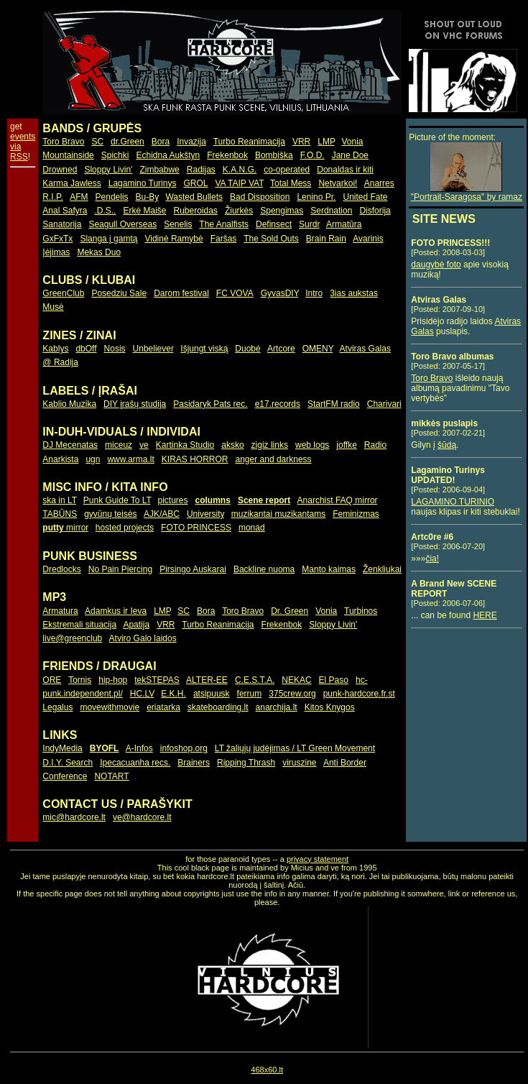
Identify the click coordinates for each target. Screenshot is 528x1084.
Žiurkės (239, 211)
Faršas (223, 239)
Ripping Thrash (246, 763)
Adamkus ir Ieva (116, 611)
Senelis (178, 224)
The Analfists (224, 224)
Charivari (384, 404)
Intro (314, 293)
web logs (312, 445)
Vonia (352, 142)
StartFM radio (333, 404)
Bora (161, 142)
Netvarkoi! (337, 183)
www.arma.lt (130, 459)
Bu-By (147, 197)
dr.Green (127, 142)
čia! (432, 559)
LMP (326, 142)
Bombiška (274, 155)
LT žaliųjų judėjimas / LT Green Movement (295, 748)
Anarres (379, 183)
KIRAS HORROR (195, 459)
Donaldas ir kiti (345, 170)
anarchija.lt (276, 707)
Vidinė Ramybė (173, 239)
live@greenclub (72, 638)
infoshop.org (184, 748)
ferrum (249, 694)
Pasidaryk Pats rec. (210, 404)
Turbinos (360, 611)
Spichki (115, 155)
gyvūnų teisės (110, 514)
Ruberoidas (196, 211)
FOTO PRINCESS (196, 528)
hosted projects (125, 528)
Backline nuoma (264, 569)
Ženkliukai (382, 569)
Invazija (191, 142)
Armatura (60, 611)
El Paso (333, 680)
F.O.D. (312, 155)
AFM (79, 197)
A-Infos (139, 748)
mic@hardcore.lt (74, 817)
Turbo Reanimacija (249, 142)
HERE (484, 615)
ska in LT (58, 500)
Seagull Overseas (122, 224)
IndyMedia (62, 748)
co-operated (287, 170)
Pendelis (112, 197)
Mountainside (67, 155)
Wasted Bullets (194, 197)
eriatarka (163, 707)
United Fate (365, 197)
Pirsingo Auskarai (192, 569)
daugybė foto (435, 264)
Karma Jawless (71, 183)
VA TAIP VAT (240, 183)
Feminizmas (356, 514)
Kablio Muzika (69, 404)
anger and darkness (274, 459)
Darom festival (181, 293)
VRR (301, 142)
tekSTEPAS (156, 680)
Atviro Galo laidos (143, 638)
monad (251, 528)
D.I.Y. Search (67, 763)
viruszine (299, 763)
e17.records (277, 404)
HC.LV (142, 694)
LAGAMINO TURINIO (452, 502)
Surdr (309, 224)
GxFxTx (57, 239)
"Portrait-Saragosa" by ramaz (466, 193)
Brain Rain (326, 239)
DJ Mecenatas (70, 445)
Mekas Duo (99, 252)
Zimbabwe (159, 170)
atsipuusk (211, 694)
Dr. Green (289, 611)
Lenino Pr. (316, 197)
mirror (65, 528)
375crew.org (292, 694)
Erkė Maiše (144, 211)
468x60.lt (267, 1069)
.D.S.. (105, 211)
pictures (172, 500)
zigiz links (269, 445)
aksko (232, 445)
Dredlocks (61, 569)
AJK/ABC (162, 514)
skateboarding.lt (218, 707)
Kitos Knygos (330, 707)
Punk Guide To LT (117, 500)
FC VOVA (235, 293)
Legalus (57, 707)
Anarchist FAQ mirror (337, 500)
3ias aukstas (354, 293)
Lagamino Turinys (142, 183)
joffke (346, 445)
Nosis (115, 349)
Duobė (247, 349)
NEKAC (296, 680)
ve (144, 445)
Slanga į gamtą (108, 239)
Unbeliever (153, 349)
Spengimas (281, 211)
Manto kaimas (329, 569)
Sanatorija (61, 224)
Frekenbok (227, 155)
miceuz (118, 445)
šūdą (446, 445)
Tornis (79, 680)
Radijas (201, 170)
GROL (195, 183)
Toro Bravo (63, 142)
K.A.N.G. (239, 170)
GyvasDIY (279, 293)
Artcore (281, 349)
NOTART (111, 776)
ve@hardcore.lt (142, 817)
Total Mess (290, 183)
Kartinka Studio (185, 445)
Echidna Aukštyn (168, 155)
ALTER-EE (207, 680)
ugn (92, 459)
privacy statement (317, 859)
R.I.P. (52, 197)
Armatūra (343, 224)
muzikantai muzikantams (278, 514)
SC (97, 142)
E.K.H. (173, 694)
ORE (51, 680)
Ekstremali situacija (79, 625)
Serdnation (331, 211)
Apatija (136, 625)
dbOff (85, 349)
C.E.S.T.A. (254, 680)
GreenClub (63, 293)
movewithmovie (109, 707)
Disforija (374, 211)
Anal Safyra (64, 211)
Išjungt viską (204, 349)
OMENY (317, 349)
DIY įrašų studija (134, 404)
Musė (52, 307)
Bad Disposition (260, 197)
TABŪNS (59, 514)
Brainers (193, 763)
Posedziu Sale (119, 293)
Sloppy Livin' (108, 170)
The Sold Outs (271, 239)
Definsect (274, 224)
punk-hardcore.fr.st (359, 694)
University (205, 514)
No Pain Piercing (120, 569)
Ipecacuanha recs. (135, 763)
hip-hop (112, 680)
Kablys (55, 349)
